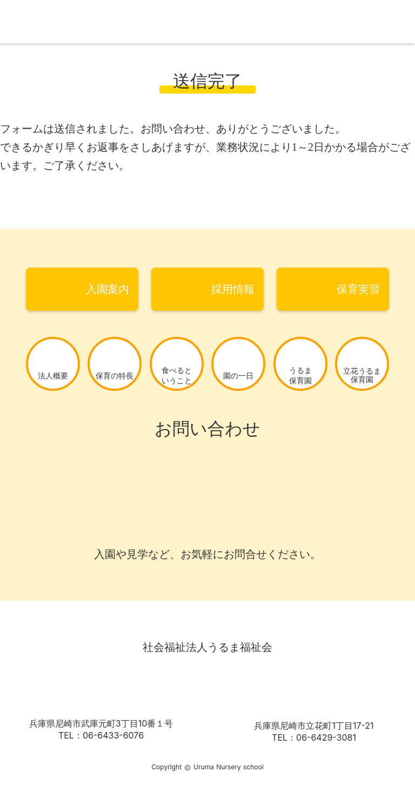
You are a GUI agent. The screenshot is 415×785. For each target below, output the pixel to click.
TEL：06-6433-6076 (101, 735)
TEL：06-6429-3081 (314, 737)
